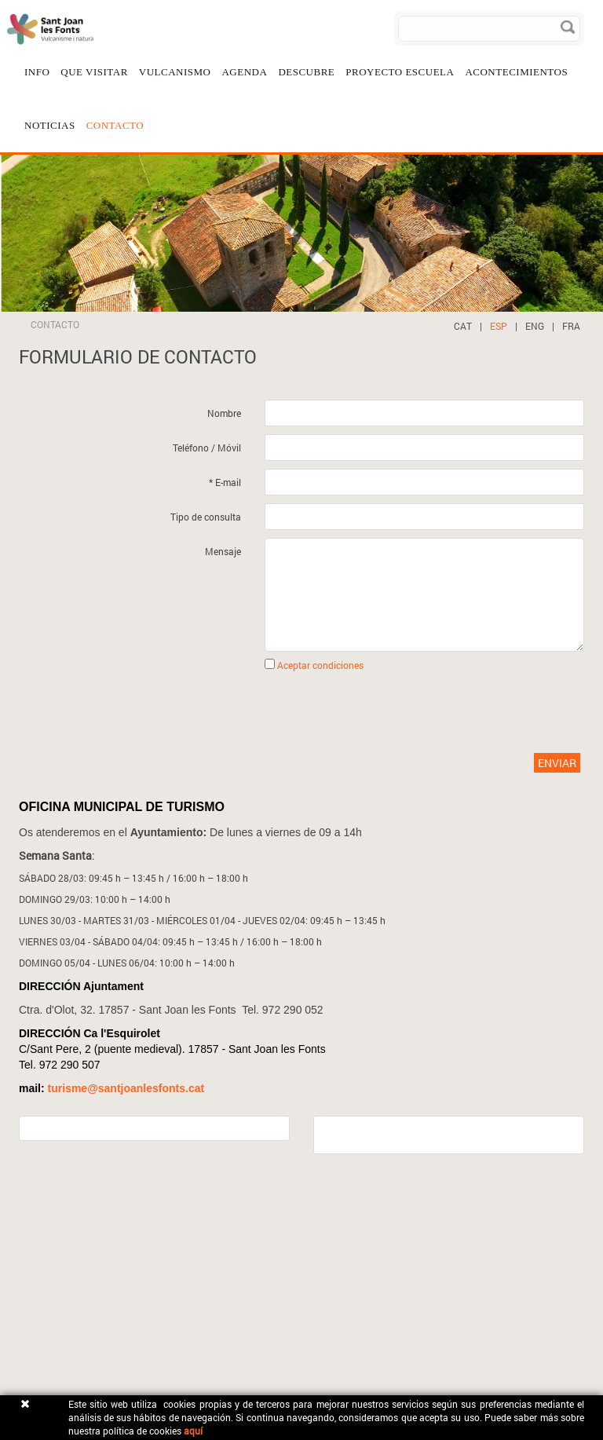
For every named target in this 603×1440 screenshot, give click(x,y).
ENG (534, 326)
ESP (498, 326)
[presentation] (285, 710)
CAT (463, 326)
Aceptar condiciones (320, 665)
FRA (571, 326)
